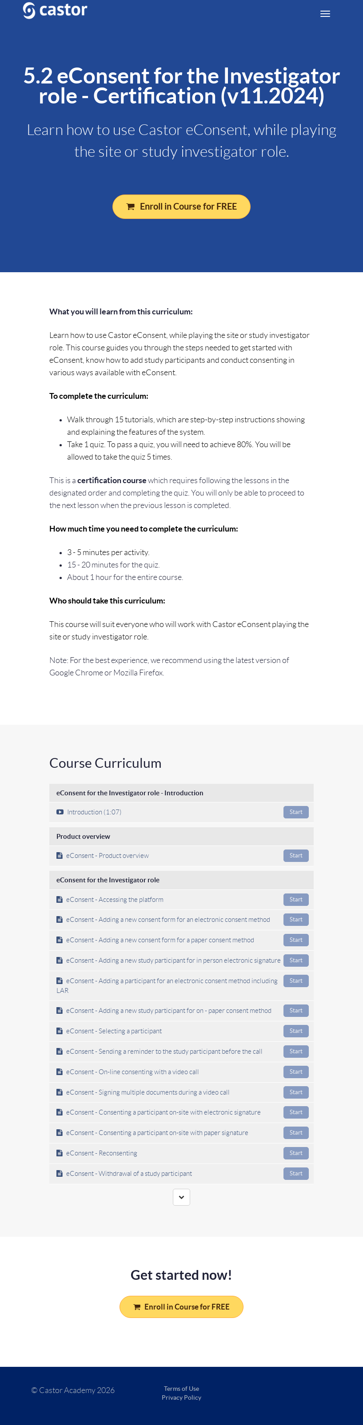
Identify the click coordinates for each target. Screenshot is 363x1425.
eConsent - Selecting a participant (182, 1031)
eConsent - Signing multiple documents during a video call (182, 1092)
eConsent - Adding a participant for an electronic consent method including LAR (182, 984)
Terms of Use (181, 1388)
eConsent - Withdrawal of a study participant (182, 1173)
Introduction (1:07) (182, 812)
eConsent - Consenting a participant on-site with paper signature (182, 1133)
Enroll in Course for (181, 206)
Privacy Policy (181, 1397)
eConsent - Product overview (182, 855)
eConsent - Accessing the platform (182, 899)
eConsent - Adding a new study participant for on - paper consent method (182, 1010)
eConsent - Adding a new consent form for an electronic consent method (182, 919)
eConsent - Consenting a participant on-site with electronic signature (182, 1112)
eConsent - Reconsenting (182, 1153)
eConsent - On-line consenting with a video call (182, 1072)
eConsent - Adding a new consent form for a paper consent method (182, 940)
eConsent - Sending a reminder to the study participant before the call (182, 1051)
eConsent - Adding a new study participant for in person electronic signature (182, 960)
